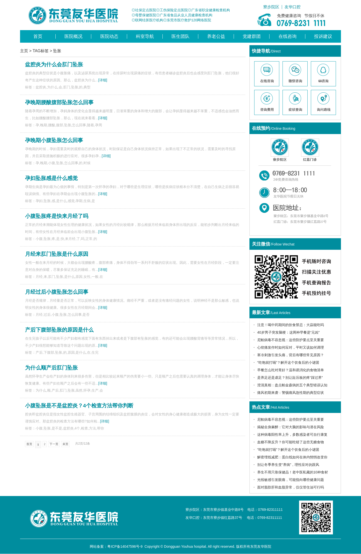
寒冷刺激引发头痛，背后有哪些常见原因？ (290, 355)
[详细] (102, 80)
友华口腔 (293, 7)
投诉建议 (323, 36)
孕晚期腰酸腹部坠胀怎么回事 (59, 102)
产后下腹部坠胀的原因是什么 (59, 330)
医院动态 (109, 36)
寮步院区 (271, 7)
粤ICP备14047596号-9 (124, 546)
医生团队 (180, 36)
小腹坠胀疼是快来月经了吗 (56, 216)
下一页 (53, 444)
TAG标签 (41, 51)
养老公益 (216, 36)
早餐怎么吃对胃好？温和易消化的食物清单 (290, 370)
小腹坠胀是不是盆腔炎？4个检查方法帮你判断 (79, 405)
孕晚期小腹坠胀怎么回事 (54, 140)
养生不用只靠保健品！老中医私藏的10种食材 (292, 472)
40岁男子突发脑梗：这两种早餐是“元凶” (288, 332)
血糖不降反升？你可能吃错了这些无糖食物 (290, 442)
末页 (65, 444)
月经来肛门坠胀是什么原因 (56, 254)
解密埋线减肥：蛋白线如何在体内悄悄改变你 (292, 457)
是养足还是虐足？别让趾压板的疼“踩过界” (290, 378)
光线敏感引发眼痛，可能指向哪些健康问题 (290, 480)
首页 (37, 36)
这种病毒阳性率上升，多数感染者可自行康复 (292, 435)
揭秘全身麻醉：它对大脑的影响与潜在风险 (290, 427)
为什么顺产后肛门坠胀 (51, 368)
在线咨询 (288, 36)
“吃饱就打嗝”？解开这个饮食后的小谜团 (288, 362)
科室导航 (145, 36)
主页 (24, 51)
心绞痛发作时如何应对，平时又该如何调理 (290, 347)
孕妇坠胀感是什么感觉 (51, 178)
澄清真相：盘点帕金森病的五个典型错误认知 (292, 385)
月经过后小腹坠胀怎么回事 (56, 292)
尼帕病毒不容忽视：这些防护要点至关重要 (290, 340)
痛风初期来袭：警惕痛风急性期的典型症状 (290, 393)
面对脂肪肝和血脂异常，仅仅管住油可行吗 (290, 487)
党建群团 (252, 36)
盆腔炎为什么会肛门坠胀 (54, 64)
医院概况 (73, 36)
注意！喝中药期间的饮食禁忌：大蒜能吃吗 (290, 325)
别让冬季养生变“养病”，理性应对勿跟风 (288, 465)
